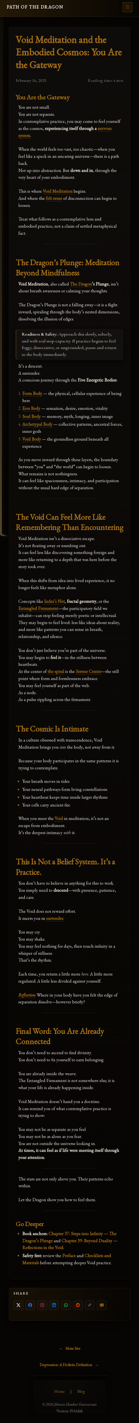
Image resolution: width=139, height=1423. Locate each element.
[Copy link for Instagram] (42, 1305)
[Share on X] (18, 1305)
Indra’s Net (54, 601)
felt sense (54, 198)
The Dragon (81, 284)
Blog (81, 1391)
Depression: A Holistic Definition (66, 1364)
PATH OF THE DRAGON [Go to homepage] (35, 7)
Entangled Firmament (38, 608)
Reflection (26, 995)
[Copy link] (90, 1305)
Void (59, 818)
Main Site (72, 1348)
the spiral (56, 671)
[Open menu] (128, 7)
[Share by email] (102, 1305)
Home (59, 1391)
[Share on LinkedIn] (54, 1305)
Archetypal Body (37, 424)
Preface (69, 1255)
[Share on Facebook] (30, 1305)
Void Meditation (58, 191)
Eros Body (31, 408)
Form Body (32, 393)
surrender (54, 918)
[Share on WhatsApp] (66, 1305)
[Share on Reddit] (78, 1305)
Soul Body (31, 416)
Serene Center (88, 671)
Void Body (31, 439)
